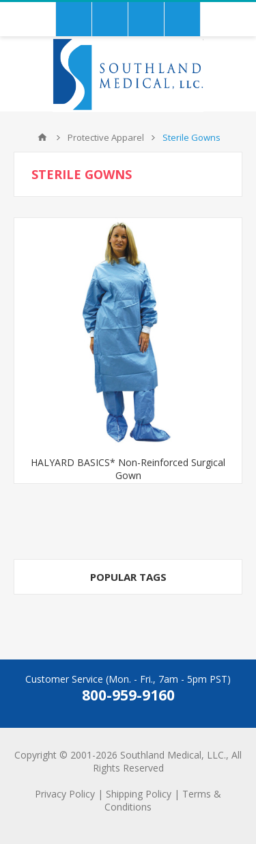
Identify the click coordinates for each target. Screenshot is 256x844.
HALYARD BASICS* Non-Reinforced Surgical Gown (128, 469)
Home (42, 137)
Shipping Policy (138, 793)
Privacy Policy (65, 793)
